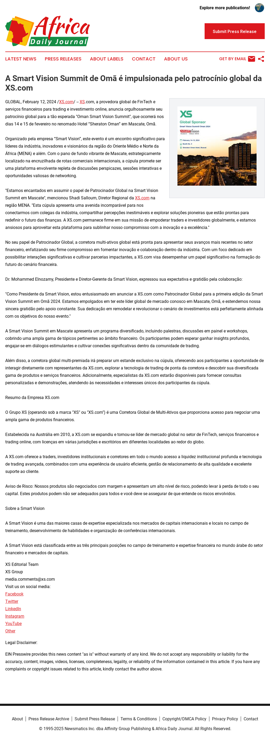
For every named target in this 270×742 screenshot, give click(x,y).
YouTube (13, 623)
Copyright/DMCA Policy (184, 718)
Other (10, 630)
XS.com (66, 101)
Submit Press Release (95, 718)
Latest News (20, 59)
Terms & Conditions (138, 718)
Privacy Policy (225, 718)
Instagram (14, 616)
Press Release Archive (48, 718)
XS (82, 101)
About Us (176, 59)
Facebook (14, 594)
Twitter (11, 601)
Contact (144, 59)
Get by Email (237, 59)
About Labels (106, 59)
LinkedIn (13, 608)
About (17, 718)
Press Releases (63, 59)
